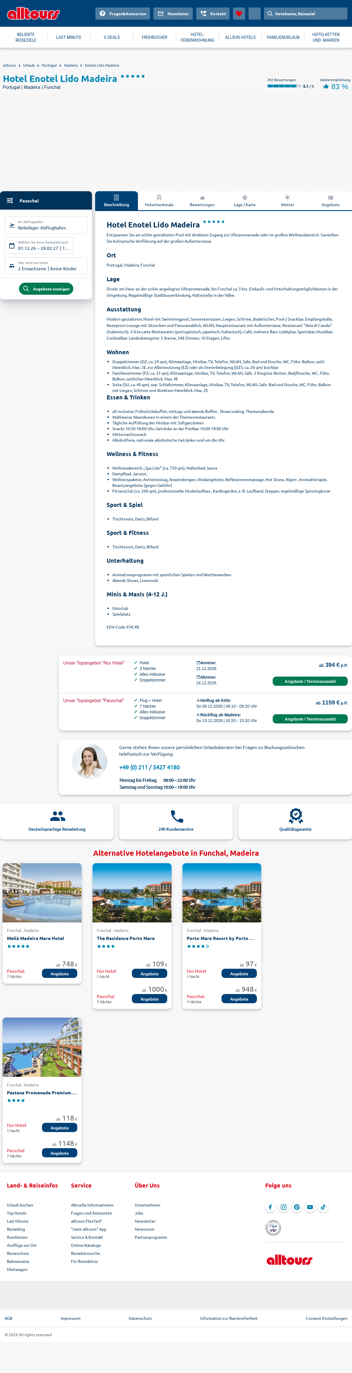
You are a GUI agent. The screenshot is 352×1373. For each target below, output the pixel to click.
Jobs (139, 1212)
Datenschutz (140, 1318)
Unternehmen (147, 1204)
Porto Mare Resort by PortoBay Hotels (229, 938)
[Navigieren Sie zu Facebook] (270, 1207)
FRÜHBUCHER (154, 37)
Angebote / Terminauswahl (310, 681)
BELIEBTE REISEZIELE (26, 37)
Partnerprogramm (151, 1237)
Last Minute (17, 1220)
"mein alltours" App (88, 1229)
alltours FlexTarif (86, 1220)
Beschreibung (116, 200)
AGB (8, 1318)
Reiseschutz (18, 1253)
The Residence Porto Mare (126, 938)
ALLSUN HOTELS (240, 37)
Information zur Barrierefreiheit (229, 1318)
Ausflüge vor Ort (22, 1245)
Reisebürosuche (85, 1253)
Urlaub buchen (20, 1204)
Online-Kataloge (86, 1245)
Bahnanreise (18, 1261)
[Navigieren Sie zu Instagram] (283, 1207)
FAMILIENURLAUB (283, 37)
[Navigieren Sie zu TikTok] (323, 1207)
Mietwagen (17, 1269)
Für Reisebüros (84, 1261)
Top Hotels (16, 1212)
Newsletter (145, 1220)
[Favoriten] (239, 13)
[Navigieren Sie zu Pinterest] (297, 1207)
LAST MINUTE (68, 37)
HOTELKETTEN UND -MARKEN (326, 37)
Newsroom (144, 1229)
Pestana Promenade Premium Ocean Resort (54, 1092)
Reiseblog (16, 1229)
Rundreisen (17, 1237)
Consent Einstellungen (326, 1318)
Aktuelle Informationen (92, 1204)
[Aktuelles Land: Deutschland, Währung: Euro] (255, 13)
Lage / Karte (245, 200)
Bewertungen (202, 200)
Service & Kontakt (87, 1237)
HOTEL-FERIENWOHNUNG (197, 37)
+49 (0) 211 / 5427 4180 (149, 767)
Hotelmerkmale (159, 200)
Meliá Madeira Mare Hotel (35, 938)
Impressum (70, 1318)
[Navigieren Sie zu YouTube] (310, 1207)
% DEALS (112, 37)
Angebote (60, 973)
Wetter (287, 200)
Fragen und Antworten (91, 1212)
